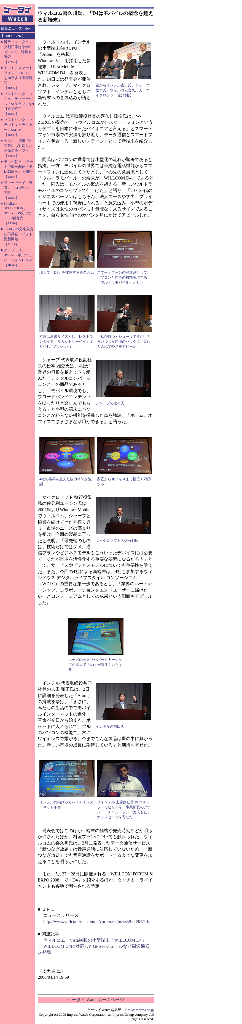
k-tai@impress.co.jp (139, 1010)
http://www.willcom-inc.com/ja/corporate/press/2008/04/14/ (96, 921)
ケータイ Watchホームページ (96, 999)
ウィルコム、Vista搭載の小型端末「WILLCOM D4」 (94, 940)
